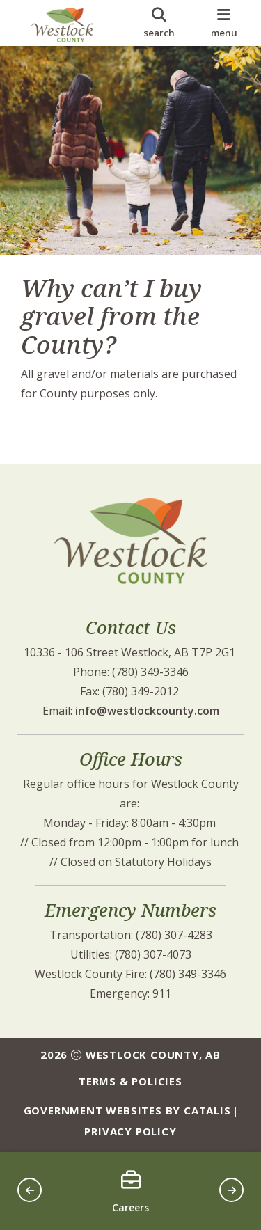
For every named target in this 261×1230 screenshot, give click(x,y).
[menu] (223, 23)
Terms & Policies (130, 1081)
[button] (29, 1190)
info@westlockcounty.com (147, 710)
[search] (159, 23)
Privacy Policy (130, 1131)
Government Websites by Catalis (127, 1110)
